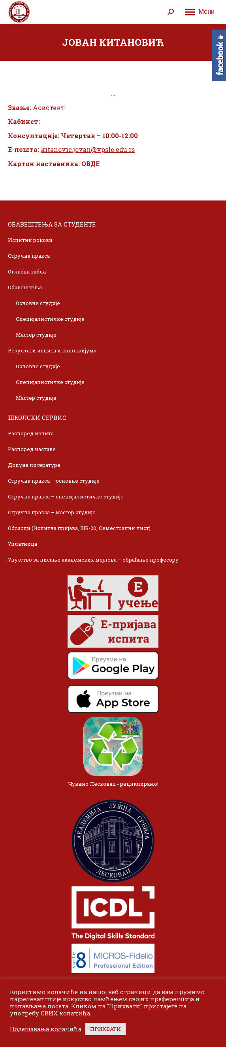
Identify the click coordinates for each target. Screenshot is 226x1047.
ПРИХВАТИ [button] (105, 1028)
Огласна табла (27, 271)
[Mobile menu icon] (200, 12)
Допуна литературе (34, 464)
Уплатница (22, 543)
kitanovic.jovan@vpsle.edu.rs (88, 149)
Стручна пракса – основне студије (54, 480)
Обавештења (25, 287)
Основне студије (38, 303)
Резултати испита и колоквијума (52, 350)
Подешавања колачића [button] (45, 1029)
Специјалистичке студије (50, 318)
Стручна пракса (29, 255)
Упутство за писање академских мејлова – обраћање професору (93, 559)
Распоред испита (31, 433)
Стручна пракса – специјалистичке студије (66, 496)
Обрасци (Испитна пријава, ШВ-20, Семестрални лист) (79, 528)
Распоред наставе (32, 449)
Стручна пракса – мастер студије (52, 512)
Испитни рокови (30, 239)
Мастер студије (36, 334)
